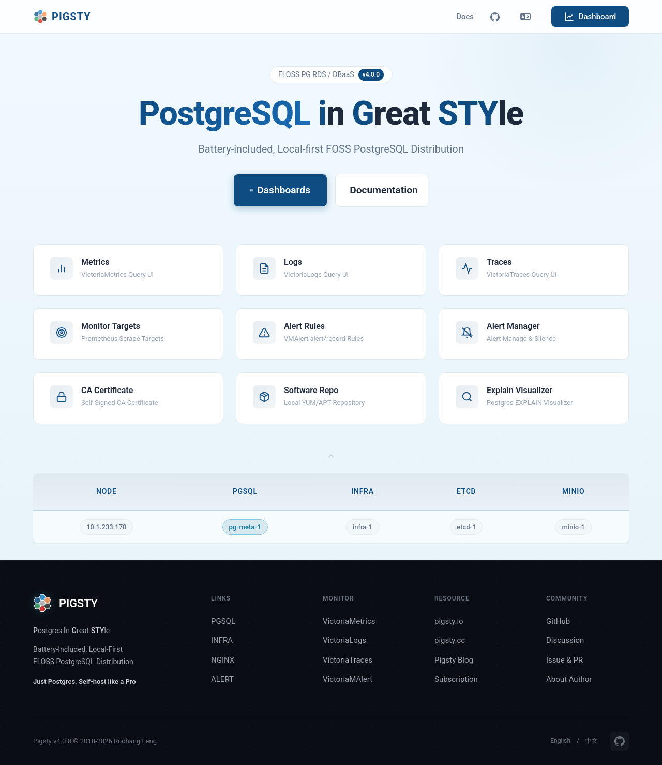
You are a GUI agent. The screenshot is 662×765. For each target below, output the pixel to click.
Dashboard (590, 16)
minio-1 (573, 527)
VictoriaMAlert (347, 679)
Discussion (565, 640)
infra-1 (362, 527)
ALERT (222, 679)
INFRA (362, 491)
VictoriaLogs (344, 640)
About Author (569, 679)
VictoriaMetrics (349, 621)
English (560, 740)
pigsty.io (448, 621)
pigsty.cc (449, 640)
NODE (106, 491)
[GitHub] (495, 16)
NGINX (222, 660)
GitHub (558, 621)
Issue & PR (564, 660)
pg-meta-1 (245, 527)
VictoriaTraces (347, 660)
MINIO (573, 491)
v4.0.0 (371, 74)
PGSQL (245, 491)
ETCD (466, 491)
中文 (591, 740)
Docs (465, 16)
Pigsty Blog (453, 660)
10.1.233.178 (106, 527)
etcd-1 (466, 527)
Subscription (456, 679)
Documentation (384, 190)
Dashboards (280, 190)
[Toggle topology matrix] (331, 457)
